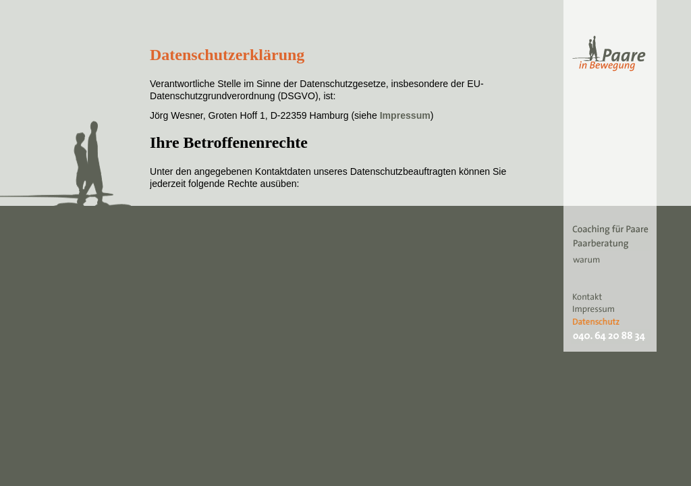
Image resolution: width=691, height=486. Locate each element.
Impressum (405, 115)
